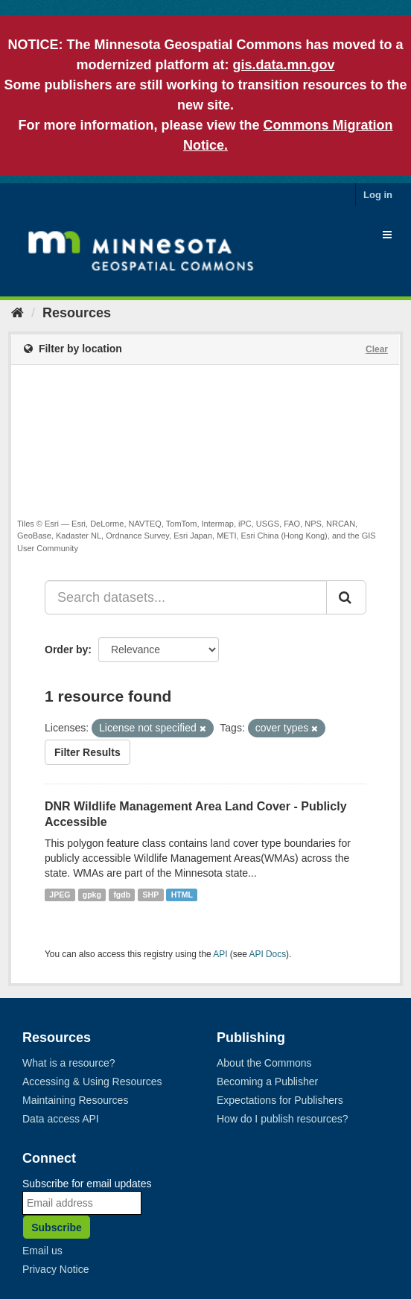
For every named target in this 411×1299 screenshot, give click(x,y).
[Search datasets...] (186, 597)
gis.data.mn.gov (283, 64)
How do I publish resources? (282, 1119)
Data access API (60, 1119)
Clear (377, 349)
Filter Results (87, 752)
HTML (182, 894)
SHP (151, 894)
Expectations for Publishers (280, 1100)
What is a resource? (68, 1063)
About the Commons (264, 1063)
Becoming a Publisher (267, 1081)
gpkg (92, 894)
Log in (377, 194)
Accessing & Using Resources (92, 1081)
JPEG (59, 894)
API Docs (268, 954)
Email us (42, 1251)
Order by (66, 649)
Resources (76, 312)
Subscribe (56, 1227)
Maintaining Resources (75, 1100)
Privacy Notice (55, 1269)
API (220, 954)
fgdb (121, 894)
